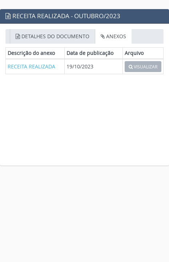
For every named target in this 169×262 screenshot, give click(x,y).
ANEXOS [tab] (113, 36)
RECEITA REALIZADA (31, 66)
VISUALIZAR (143, 67)
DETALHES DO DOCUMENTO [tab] (52, 36)
